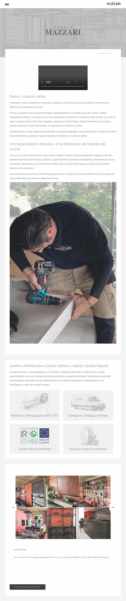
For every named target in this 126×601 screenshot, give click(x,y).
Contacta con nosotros (27, 587)
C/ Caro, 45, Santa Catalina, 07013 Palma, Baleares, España (82, 557)
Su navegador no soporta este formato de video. (63, 78)
